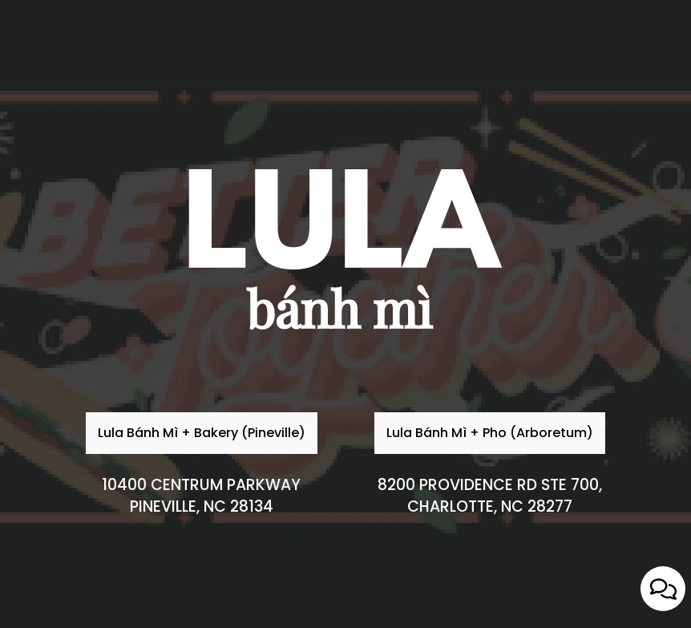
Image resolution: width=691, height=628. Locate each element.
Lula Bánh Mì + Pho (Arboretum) (483, 482)
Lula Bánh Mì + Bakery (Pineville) (195, 482)
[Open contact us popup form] (662, 588)
